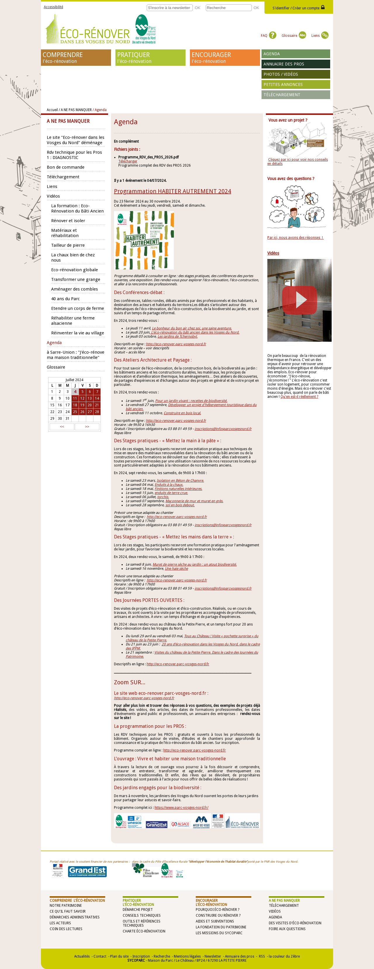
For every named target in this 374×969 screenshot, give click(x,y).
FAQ (268, 36)
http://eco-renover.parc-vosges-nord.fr (176, 344)
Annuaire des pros (284, 64)
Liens (320, 36)
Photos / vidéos (281, 74)
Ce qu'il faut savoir (68, 911)
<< (62, 427)
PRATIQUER (150, 57)
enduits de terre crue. (171, 493)
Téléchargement (282, 94)
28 (97, 412)
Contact (100, 956)
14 (97, 398)
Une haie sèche (176, 568)
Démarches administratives (75, 917)
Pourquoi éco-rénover (216, 910)
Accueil (52, 110)
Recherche (162, 956)
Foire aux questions (287, 929)
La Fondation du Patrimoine (221, 927)
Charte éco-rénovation (144, 931)
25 (75, 412)
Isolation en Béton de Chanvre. (180, 481)
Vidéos (275, 911)
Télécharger (127, 161)
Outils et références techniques (141, 923)
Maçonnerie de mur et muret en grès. (194, 501)
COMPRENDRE (76, 57)
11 (75, 398)
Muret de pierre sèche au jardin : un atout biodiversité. (195, 564)
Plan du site (119, 956)
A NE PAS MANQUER (284, 901)
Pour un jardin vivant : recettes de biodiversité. (191, 401)
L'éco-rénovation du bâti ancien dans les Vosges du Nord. (194, 332)
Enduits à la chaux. (169, 485)
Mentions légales (187, 956)
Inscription (141, 956)
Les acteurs (60, 923)
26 (82, 412)
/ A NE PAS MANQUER (75, 110)
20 (90, 405)
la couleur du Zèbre (284, 956)
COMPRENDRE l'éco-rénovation (77, 901)
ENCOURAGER (225, 57)
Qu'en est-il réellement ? (299, 397)
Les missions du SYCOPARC (219, 933)
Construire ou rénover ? (218, 915)
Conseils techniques (142, 915)
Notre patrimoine (66, 906)
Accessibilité (53, 7)
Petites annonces (283, 84)
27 (90, 412)
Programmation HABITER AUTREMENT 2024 (172, 191)
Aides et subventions (215, 921)
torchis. (163, 497)
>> (87, 427)
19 (82, 405)
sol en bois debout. (180, 505)
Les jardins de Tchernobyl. (177, 336)
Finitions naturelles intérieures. (178, 489)
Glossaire (294, 36)
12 (82, 398)
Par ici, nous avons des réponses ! (295, 238)
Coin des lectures (66, 929)
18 (75, 405)
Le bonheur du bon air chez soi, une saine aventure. (192, 328)
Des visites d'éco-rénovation (295, 923)
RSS (261, 956)
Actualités (82, 956)
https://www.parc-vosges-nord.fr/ (181, 808)
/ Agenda (100, 110)
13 (90, 398)
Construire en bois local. (182, 413)
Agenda (272, 53)
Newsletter (213, 956)
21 (97, 405)
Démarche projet (138, 910)
